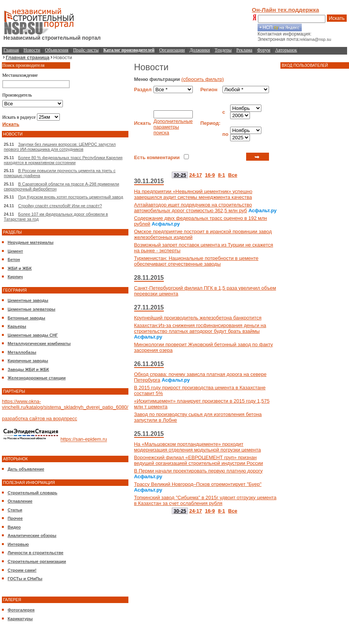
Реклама (244, 50)
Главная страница (28, 57)
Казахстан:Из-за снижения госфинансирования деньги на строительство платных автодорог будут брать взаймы (200, 328)
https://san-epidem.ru (84, 439)
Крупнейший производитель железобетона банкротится (198, 318)
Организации (172, 50)
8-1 (221, 175)
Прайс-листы (86, 50)
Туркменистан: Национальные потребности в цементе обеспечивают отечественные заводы (196, 261)
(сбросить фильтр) (202, 79)
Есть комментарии (157, 157)
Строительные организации (37, 561)
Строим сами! (22, 570)
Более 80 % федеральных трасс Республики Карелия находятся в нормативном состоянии (63, 160)
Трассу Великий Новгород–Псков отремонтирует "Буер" (198, 484)
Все (232, 175)
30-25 (179, 175)
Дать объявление (26, 469)
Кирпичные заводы (28, 360)
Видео (14, 527)
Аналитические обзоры (32, 535)
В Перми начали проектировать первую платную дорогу (198, 471)
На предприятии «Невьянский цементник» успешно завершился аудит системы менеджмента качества (193, 194)
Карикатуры (20, 618)
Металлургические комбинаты (39, 343)
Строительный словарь (33, 492)
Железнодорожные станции (37, 378)
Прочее (15, 518)
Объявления (56, 50)
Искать (337, 18)
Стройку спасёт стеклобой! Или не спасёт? (60, 205)
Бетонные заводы (26, 318)
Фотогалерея (21, 610)
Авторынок (286, 50)
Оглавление (20, 501)
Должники (200, 50)
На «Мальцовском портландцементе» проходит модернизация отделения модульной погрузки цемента (197, 447)
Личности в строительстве (35, 552)
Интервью (18, 544)
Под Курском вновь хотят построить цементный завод (70, 197)
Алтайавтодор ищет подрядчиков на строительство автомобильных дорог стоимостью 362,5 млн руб (193, 207)
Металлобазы (22, 352)
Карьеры (17, 326)
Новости (32, 50)
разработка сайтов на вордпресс (39, 418)
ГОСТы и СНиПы (25, 578)
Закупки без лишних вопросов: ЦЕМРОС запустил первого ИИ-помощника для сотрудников (60, 147)
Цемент (15, 251)
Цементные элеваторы (31, 309)
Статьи (15, 510)
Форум (264, 50)
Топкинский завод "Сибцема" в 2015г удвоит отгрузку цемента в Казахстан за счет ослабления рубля (205, 500)
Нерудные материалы (30, 242)
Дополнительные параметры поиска (173, 126)
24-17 (195, 175)
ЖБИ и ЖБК (20, 268)
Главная (11, 50)
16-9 (210, 175)
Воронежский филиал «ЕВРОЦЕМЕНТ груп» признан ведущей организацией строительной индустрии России (198, 460)
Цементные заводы (28, 300)
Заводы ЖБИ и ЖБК (28, 369)
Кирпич (15, 276)
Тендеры (223, 50)
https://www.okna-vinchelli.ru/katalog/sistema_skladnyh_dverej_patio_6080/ (65, 404)
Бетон (14, 259)
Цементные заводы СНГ (33, 335)
